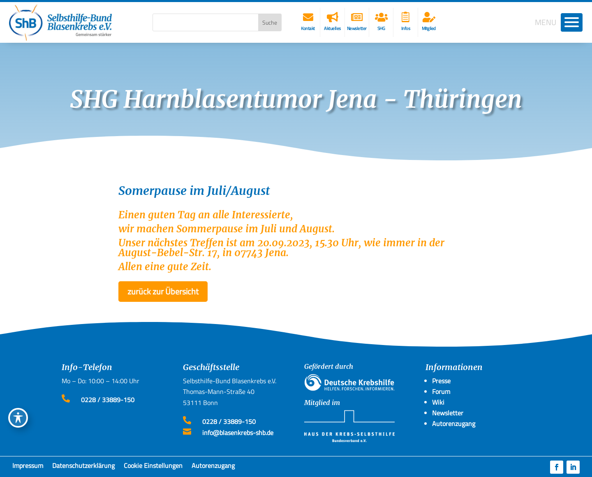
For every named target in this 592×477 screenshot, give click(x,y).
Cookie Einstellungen (153, 467)
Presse (441, 381)
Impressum (27, 467)
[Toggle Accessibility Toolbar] (18, 418)
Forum (441, 391)
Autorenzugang (213, 467)
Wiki (438, 402)
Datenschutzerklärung (83, 467)
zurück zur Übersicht (163, 291)
